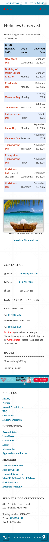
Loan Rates (8, 436)
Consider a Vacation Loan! (26, 240)
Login (8, 9)
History (6, 398)
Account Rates (9, 432)
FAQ (4, 411)
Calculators (8, 440)
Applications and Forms (14, 453)
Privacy (6, 403)
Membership (8, 449)
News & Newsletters (12, 407)
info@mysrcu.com (29, 273)
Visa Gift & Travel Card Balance (18, 478)
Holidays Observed (12, 419)
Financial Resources (12, 474)
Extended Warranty (12, 486)
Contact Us (8, 415)
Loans (5, 444)
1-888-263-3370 (13, 327)
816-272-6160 (26, 282)
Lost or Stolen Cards (12, 465)
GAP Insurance (10, 482)
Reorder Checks (10, 469)
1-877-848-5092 (13, 315)
